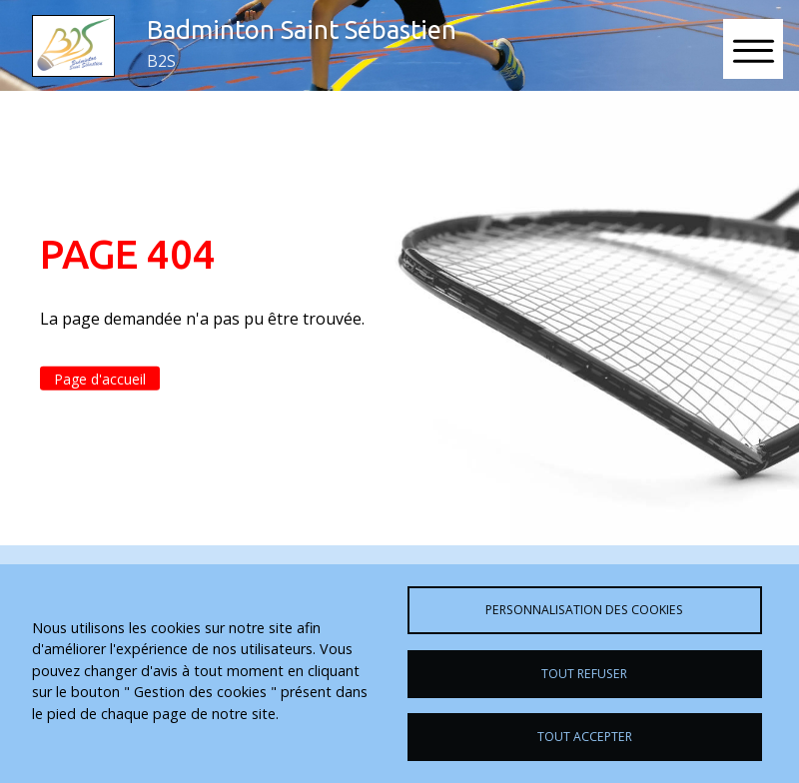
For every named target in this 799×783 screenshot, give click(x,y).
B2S (161, 61)
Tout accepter (584, 736)
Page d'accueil (100, 378)
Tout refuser (584, 673)
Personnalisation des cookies (584, 609)
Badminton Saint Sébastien (301, 29)
